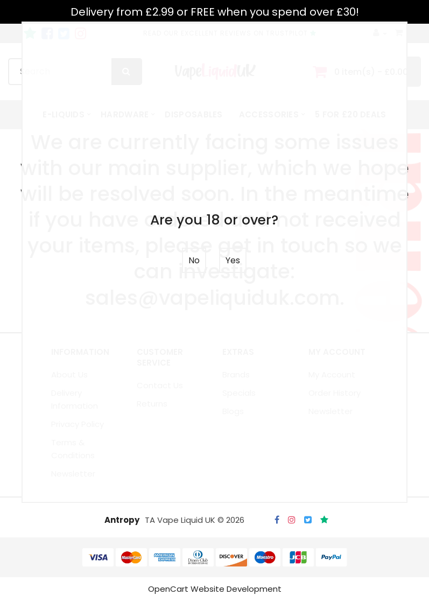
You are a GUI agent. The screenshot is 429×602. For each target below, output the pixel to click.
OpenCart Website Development (215, 590)
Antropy (121, 521)
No (194, 260)
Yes (233, 260)
